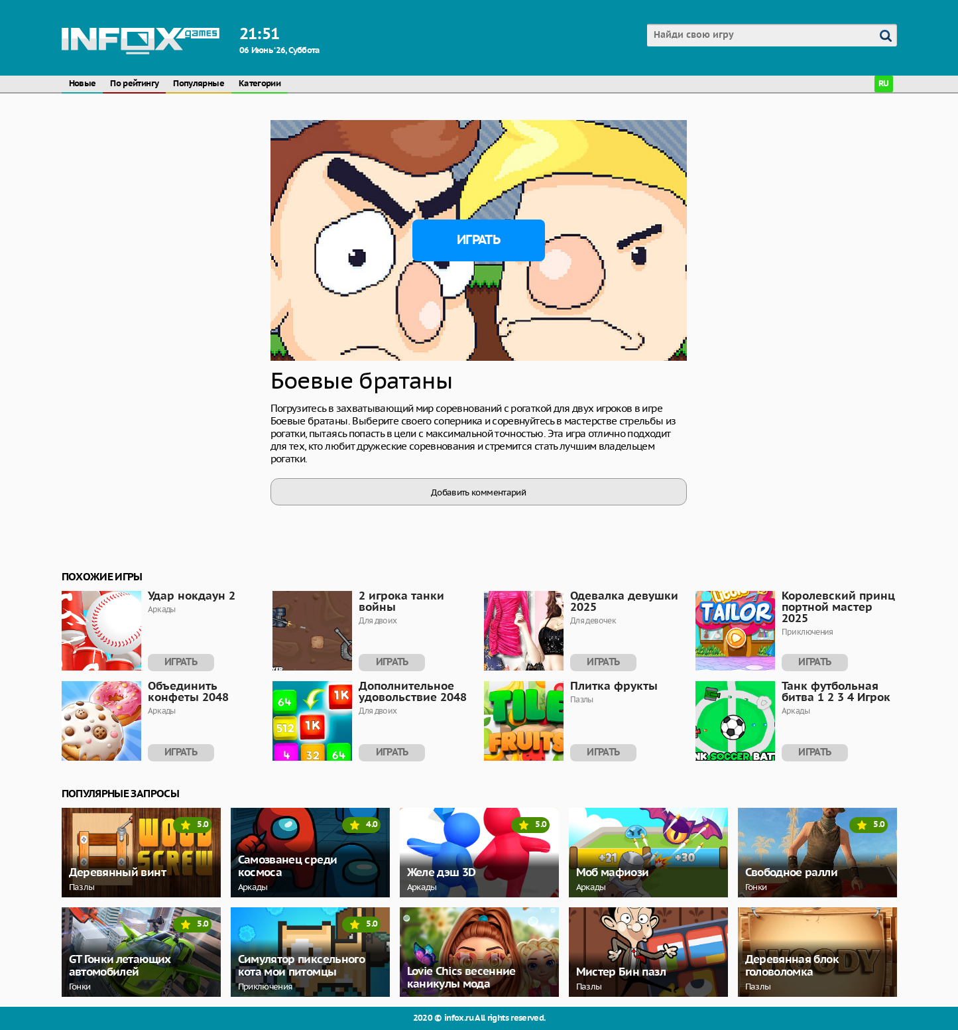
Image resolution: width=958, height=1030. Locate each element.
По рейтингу (134, 84)
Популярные (198, 84)
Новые (82, 84)
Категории (259, 84)
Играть (478, 240)
